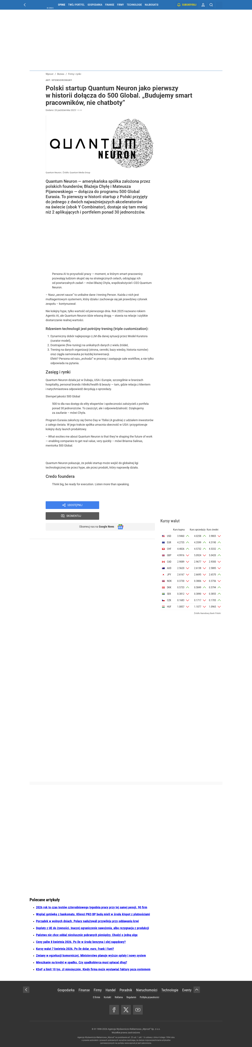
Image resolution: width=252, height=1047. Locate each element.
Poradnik (126, 990)
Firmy (120, 4)
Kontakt (107, 997)
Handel (111, 990)
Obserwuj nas (95, 516)
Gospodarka (95, 4)
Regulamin (131, 997)
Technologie (134, 4)
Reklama (119, 997)
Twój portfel (76, 4)
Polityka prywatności (149, 997)
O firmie (96, 997)
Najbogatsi (151, 4)
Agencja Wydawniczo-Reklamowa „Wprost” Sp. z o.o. (134, 1029)
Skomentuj (131, 505)
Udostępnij (75, 505)
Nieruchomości (146, 990)
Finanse (109, 4)
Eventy (186, 990)
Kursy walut (170, 520)
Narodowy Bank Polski (210, 613)
